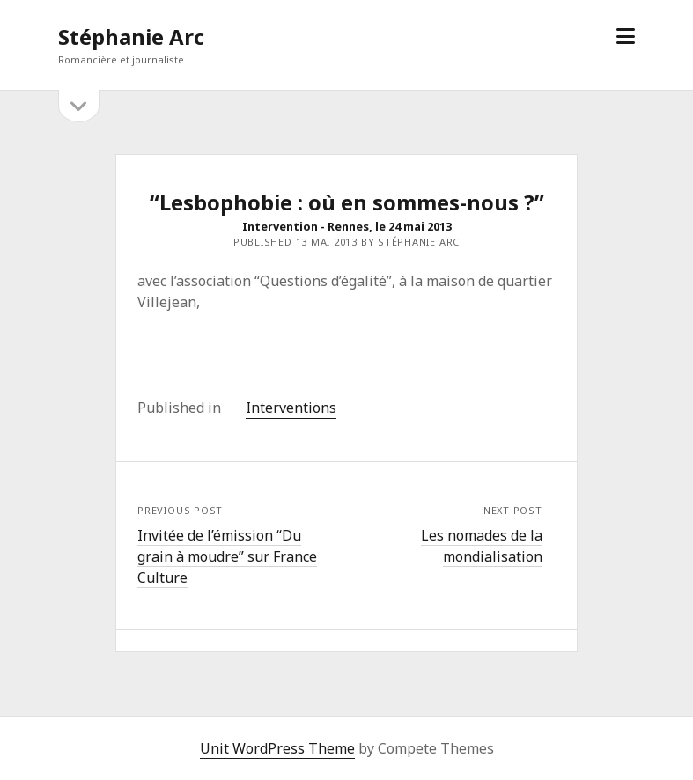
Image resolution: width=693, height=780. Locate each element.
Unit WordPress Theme (277, 748)
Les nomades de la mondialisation (481, 546)
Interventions (291, 407)
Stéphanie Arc (131, 36)
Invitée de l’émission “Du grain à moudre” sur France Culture (227, 556)
